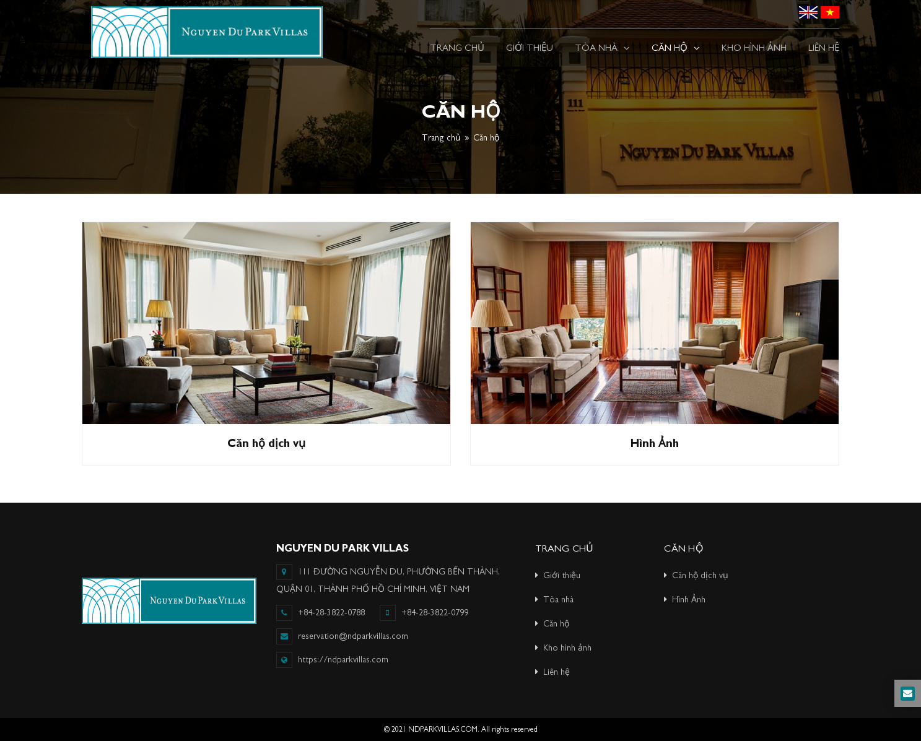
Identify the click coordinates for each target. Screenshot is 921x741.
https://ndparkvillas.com (343, 660)
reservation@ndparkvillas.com (342, 636)
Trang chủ (441, 138)
